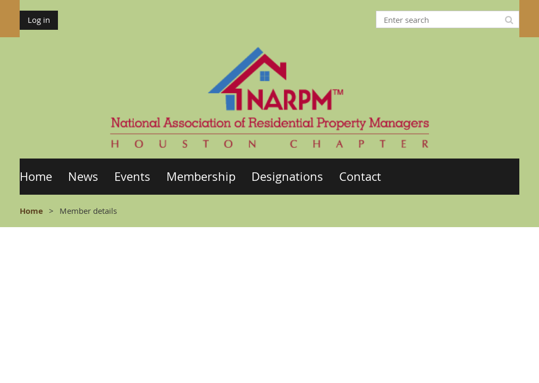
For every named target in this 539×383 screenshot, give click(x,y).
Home (31, 211)
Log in (39, 19)
